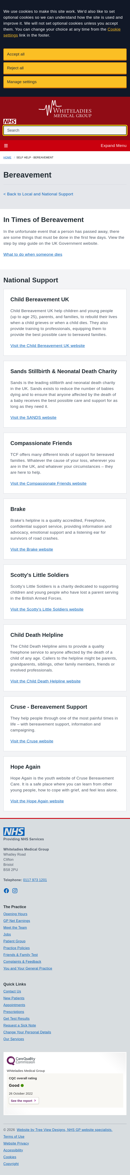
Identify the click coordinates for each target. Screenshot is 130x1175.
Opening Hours (15, 914)
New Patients (13, 998)
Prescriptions (13, 1012)
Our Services (13, 1039)
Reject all (15, 68)
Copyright (11, 1164)
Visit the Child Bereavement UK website (47, 345)
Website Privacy (16, 1143)
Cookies (9, 1157)
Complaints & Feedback (22, 961)
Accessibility (13, 1150)
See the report (21, 1100)
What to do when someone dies (32, 254)
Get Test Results (16, 1018)
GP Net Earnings (16, 921)
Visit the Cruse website (31, 741)
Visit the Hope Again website (37, 801)
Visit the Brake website (31, 549)
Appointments (14, 1005)
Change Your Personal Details (27, 1032)
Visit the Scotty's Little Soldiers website (46, 609)
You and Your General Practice (27, 968)
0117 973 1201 (35, 880)
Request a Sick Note (19, 1025)
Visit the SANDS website (33, 417)
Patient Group (14, 941)
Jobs (7, 934)
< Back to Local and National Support (38, 194)
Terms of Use (13, 1136)
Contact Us (12, 991)
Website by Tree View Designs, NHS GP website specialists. (65, 1130)
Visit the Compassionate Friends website (48, 483)
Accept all (15, 54)
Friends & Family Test (20, 955)
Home (7, 157)
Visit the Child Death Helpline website (45, 681)
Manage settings (22, 82)
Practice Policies (16, 948)
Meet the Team (15, 927)
